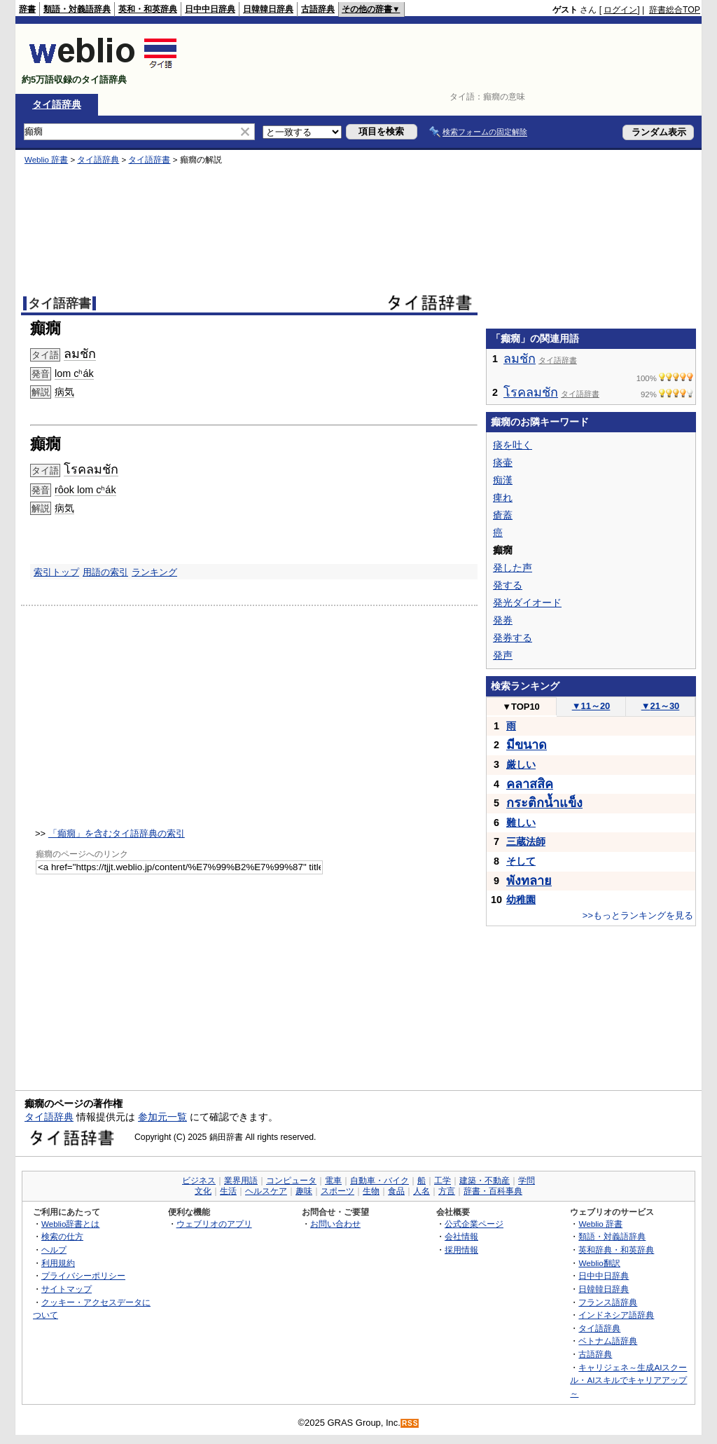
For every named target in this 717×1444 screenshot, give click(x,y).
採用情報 (461, 1249)
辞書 (27, 9)
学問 (526, 1180)
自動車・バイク (379, 1180)
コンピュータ (291, 1180)
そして (521, 861)
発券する (512, 637)
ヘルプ (54, 1249)
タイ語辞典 (56, 104)
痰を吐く (512, 445)
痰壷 (503, 462)
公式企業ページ (474, 1223)
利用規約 (58, 1262)
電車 (333, 1180)
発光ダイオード (527, 602)
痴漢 (503, 480)
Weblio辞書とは (70, 1223)
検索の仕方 (62, 1236)
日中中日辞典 (210, 9)
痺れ (503, 497)
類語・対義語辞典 (77, 9)
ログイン (620, 10)
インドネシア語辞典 (616, 1314)
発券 (503, 620)
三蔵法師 (525, 841)
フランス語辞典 (607, 1302)
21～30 (660, 706)
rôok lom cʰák (85, 489)
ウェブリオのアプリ (214, 1223)
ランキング (154, 572)
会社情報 (461, 1236)
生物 (371, 1191)
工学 (442, 1180)
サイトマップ (66, 1288)
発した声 (512, 567)
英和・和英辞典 (147, 9)
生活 (228, 1191)
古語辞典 (318, 9)
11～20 (591, 706)
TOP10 (521, 706)
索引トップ (56, 572)
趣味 (303, 1191)
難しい (521, 822)
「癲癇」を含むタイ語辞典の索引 (116, 833)
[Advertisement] (445, 58)
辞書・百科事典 (493, 1191)
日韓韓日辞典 (268, 9)
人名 (421, 1191)
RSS (410, 1423)
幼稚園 (521, 899)
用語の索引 (105, 572)
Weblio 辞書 (46, 160)
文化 (203, 1191)
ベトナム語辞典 (607, 1340)
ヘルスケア (266, 1191)
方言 (446, 1191)
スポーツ (337, 1191)
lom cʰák (74, 373)
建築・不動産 (484, 1180)
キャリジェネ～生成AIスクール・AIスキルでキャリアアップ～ (628, 1380)
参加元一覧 (162, 1116)
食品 (396, 1191)
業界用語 (241, 1180)
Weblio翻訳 (599, 1262)
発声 (503, 655)
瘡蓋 (503, 515)
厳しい (521, 764)
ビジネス (199, 1180)
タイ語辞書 (149, 160)
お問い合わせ (335, 1223)
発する (507, 585)
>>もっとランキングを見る (638, 915)
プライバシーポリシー (83, 1275)
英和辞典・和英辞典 (616, 1249)
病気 (64, 391)
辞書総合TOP (674, 10)
